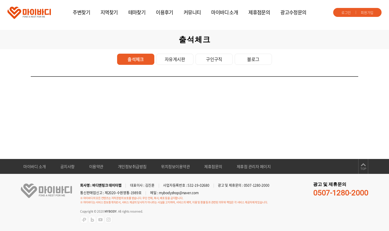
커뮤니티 (192, 12)
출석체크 (136, 59)
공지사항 (67, 166)
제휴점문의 (259, 12)
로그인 (346, 12)
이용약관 (96, 166)
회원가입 (367, 12)
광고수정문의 (293, 12)
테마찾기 (137, 12)
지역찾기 (109, 12)
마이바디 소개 (224, 12)
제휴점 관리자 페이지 (254, 166)
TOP (363, 169)
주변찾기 (81, 12)
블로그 (253, 59)
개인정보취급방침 (132, 166)
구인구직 (214, 59)
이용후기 (164, 12)
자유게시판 (175, 59)
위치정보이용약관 (175, 166)
